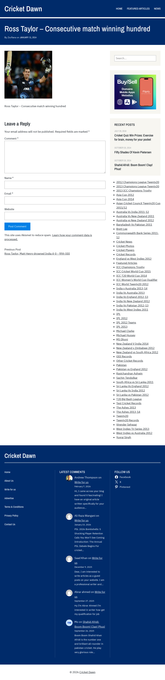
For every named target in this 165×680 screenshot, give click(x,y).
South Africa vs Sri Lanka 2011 (134, 382)
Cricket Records (126, 254)
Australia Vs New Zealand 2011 (135, 216)
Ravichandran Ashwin (129, 373)
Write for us (81, 482)
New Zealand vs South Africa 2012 (137, 352)
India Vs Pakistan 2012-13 (132, 305)
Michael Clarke (125, 331)
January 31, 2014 (28, 37)
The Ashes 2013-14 (128, 412)
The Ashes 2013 (126, 407)
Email (8, 193)
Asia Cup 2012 (125, 195)
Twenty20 (122, 416)
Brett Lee (121, 229)
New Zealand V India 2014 (132, 343)
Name (9, 178)
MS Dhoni (122, 339)
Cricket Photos (125, 246)
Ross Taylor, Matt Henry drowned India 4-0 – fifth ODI (37, 253)
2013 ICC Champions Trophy (133, 190)
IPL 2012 (121, 318)
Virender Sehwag (126, 424)
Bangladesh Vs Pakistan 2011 (134, 224)
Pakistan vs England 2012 (131, 369)
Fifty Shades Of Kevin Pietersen (132, 152)
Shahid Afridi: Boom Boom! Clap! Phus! (133, 167)
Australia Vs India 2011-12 (132, 212)
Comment (11, 138)
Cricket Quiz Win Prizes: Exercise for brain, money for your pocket (133, 137)
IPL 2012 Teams (126, 322)
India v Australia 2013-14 (131, 288)
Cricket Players (125, 250)
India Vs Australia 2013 (130, 293)
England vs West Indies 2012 (133, 258)
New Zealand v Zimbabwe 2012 (135, 348)
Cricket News (124, 241)
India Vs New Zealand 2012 (133, 301)
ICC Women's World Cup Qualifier (136, 280)
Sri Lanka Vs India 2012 (130, 390)
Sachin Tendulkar (126, 378)
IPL (118, 314)
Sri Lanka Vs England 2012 (132, 386)
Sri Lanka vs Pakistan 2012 (132, 395)
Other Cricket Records (129, 361)
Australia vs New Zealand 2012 (135, 220)
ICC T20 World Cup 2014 (131, 276)
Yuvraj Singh (123, 437)
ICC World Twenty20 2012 (132, 284)
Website (9, 209)
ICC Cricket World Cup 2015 (133, 271)
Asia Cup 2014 (125, 199)
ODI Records (124, 356)
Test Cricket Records (128, 403)
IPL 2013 (121, 326)
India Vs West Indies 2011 (132, 309)
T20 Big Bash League (129, 399)
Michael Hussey (125, 335)
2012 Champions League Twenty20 (137, 182)
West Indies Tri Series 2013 (132, 429)
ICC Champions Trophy (130, 267)
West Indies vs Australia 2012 (134, 433)
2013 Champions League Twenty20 (137, 186)
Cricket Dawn (23, 9)
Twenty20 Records (127, 420)
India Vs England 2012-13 (132, 297)
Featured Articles (126, 263)
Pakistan (121, 365)
